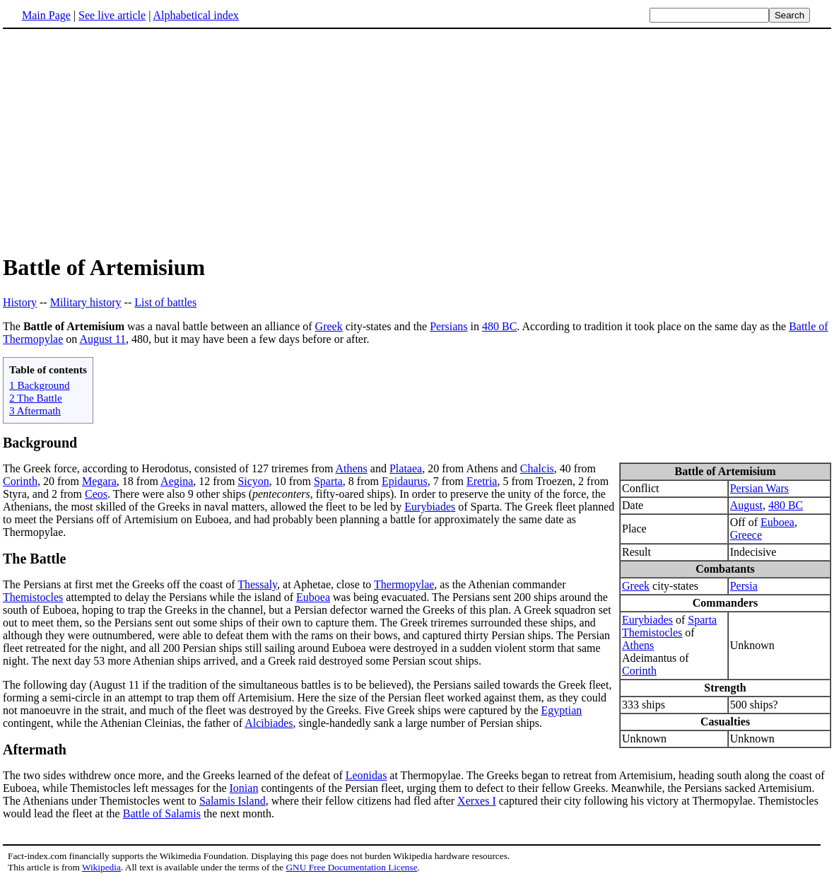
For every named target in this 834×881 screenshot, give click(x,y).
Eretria (482, 481)
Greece (746, 535)
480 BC (499, 326)
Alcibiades (269, 723)
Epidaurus (405, 481)
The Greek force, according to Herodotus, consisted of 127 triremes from (169, 468)
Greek (329, 326)
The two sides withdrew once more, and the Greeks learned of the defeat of (174, 775)
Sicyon (253, 481)
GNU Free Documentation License (351, 867)
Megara (99, 481)
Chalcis (537, 468)
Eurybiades (647, 620)
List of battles (165, 302)
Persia (744, 586)
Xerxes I (476, 801)
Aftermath (34, 749)
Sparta (702, 620)
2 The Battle (35, 398)
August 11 (102, 339)
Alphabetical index (195, 15)
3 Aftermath (35, 410)
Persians (448, 326)
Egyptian (561, 710)
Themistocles (652, 632)
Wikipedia (101, 867)
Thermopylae (404, 584)
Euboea (777, 522)
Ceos (96, 494)
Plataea (405, 468)
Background (40, 442)
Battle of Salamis (162, 813)
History (20, 302)
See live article (112, 15)
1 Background (39, 385)
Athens (638, 645)
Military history (86, 302)
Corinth (639, 671)
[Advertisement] (121, 141)
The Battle (34, 558)
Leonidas (366, 775)
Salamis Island (232, 801)
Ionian (244, 788)
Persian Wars (759, 488)
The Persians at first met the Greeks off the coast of (120, 584)
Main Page (46, 15)
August (746, 505)
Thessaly (257, 584)
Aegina (176, 481)
